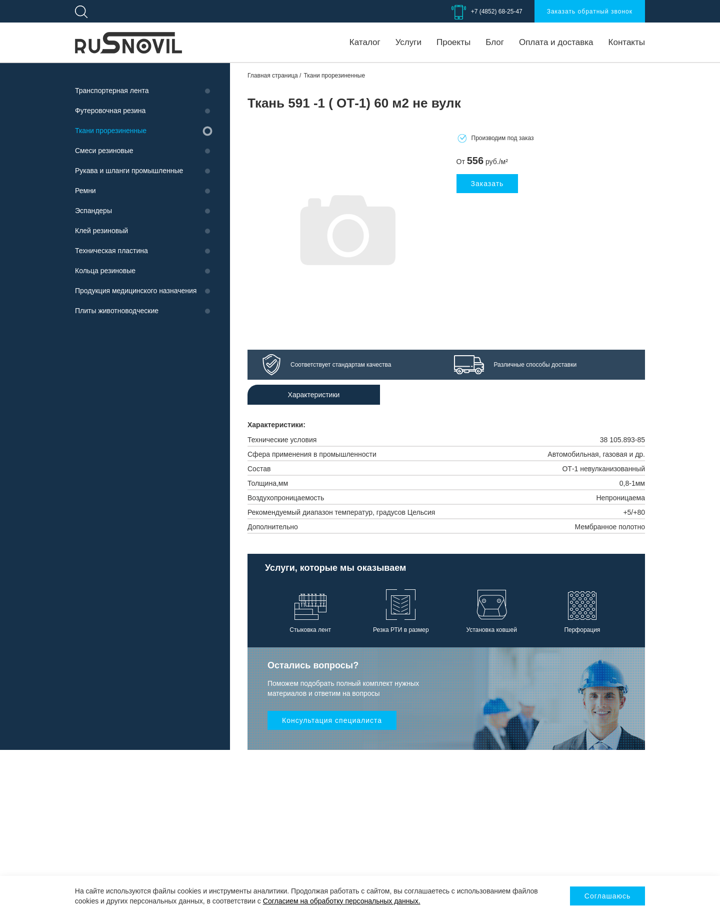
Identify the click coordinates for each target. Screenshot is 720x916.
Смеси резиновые (104, 151)
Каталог (365, 42)
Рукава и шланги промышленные (129, 171)
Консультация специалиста (332, 720)
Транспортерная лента (111, 91)
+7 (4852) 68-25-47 (496, 11)
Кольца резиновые (105, 271)
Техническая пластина (111, 251)
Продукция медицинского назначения (135, 291)
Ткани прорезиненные (110, 131)
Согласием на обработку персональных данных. (341, 901)
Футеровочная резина (110, 111)
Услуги (409, 42)
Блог (495, 42)
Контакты (626, 42)
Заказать (487, 184)
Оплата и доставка (556, 42)
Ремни (85, 191)
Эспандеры (93, 211)
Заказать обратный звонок (589, 11)
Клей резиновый (101, 231)
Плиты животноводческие (116, 311)
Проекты (453, 42)
